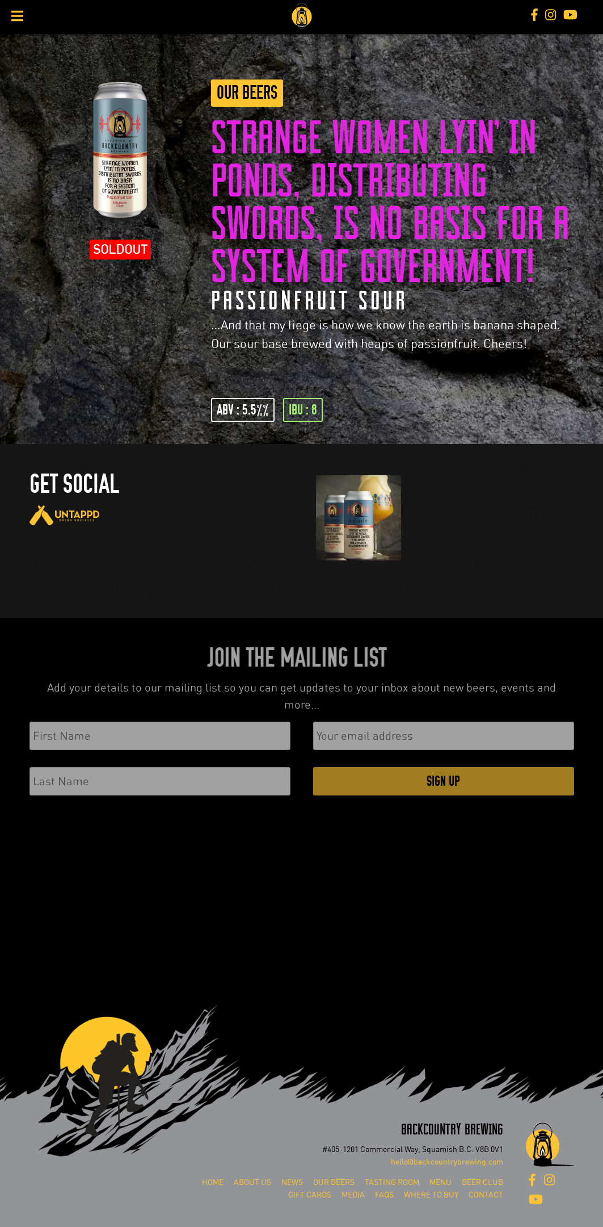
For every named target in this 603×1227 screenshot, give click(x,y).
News (292, 1182)
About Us (252, 1182)
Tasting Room (392, 1182)
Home (213, 1182)
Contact (486, 1195)
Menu (440, 1182)
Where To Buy (431, 1195)
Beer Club (482, 1182)
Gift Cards (309, 1195)
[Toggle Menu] (17, 16)
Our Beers (247, 92)
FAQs (384, 1195)
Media (353, 1195)
